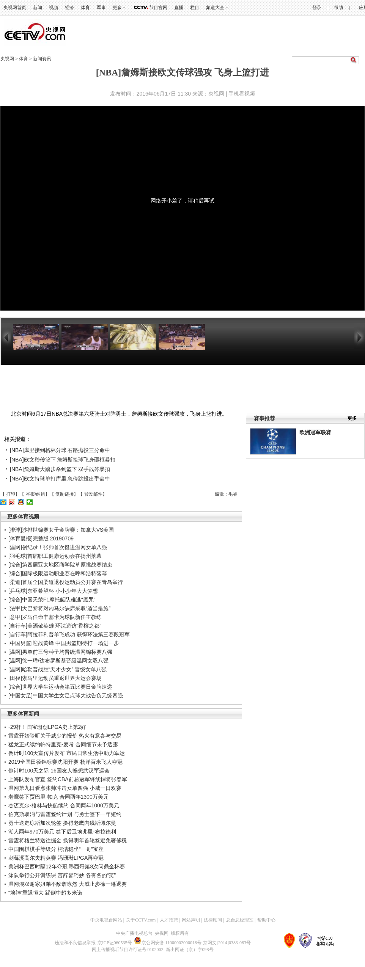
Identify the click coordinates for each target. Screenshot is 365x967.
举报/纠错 (35, 494)
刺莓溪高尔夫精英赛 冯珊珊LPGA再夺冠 (56, 858)
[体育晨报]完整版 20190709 (41, 538)
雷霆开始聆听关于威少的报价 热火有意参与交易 (64, 736)
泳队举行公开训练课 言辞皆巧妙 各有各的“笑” (62, 875)
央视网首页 (14, 7)
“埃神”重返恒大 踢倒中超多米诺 (45, 893)
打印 (10, 494)
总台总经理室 (239, 920)
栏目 (194, 7)
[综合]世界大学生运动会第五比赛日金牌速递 (60, 687)
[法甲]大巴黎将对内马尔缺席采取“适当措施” (59, 608)
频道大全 (215, 7)
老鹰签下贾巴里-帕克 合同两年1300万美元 (58, 797)
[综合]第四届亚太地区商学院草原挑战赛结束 (60, 565)
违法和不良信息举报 (75, 942)
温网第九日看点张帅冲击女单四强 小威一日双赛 (64, 788)
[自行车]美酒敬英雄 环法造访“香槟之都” (54, 626)
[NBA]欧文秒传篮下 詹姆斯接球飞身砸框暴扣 (62, 460)
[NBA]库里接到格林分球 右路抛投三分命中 (60, 450)
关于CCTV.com (141, 920)
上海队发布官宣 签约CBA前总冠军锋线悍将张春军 (67, 779)
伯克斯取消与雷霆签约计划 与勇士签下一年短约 (64, 814)
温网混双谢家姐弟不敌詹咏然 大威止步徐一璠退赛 (67, 884)
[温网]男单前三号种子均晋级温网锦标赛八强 (60, 652)
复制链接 (64, 494)
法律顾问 (213, 920)
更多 (117, 7)
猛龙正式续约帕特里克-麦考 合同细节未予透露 (63, 744)
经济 (69, 7)
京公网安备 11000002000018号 (168, 942)
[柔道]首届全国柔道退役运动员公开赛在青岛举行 (65, 582)
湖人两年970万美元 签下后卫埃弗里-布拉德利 (62, 832)
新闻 (37, 7)
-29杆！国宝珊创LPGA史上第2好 (47, 727)
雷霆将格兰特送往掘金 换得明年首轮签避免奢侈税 (67, 840)
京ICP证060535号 (115, 942)
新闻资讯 (42, 58)
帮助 (338, 7)
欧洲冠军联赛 (315, 432)
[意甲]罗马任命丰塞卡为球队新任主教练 (55, 617)
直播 (178, 7)
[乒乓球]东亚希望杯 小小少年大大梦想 (53, 591)
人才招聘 (169, 920)
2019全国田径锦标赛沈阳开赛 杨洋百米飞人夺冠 (65, 762)
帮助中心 (266, 920)
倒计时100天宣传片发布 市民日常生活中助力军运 (66, 753)
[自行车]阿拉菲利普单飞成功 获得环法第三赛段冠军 (69, 634)
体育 (85, 7)
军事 (101, 7)
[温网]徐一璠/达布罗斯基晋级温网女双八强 (58, 661)
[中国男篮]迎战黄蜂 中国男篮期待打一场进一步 (63, 643)
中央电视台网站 (106, 920)
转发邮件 (93, 494)
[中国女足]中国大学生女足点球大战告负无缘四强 (65, 695)
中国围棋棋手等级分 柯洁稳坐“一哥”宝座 (56, 849)
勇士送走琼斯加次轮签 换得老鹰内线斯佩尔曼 (62, 823)
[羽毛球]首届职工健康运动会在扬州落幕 (55, 556)
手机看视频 (241, 94)
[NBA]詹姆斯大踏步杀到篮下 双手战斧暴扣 (60, 469)
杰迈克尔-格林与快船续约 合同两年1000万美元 (63, 805)
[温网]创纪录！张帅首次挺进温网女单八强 (57, 547)
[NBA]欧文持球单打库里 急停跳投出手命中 (60, 479)
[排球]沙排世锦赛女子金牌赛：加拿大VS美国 (61, 530)
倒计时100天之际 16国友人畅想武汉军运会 (59, 771)
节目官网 (158, 7)
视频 (53, 7)
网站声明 (191, 920)
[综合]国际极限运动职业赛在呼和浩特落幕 (57, 573)
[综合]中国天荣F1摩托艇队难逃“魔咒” (51, 600)
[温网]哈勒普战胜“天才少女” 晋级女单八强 (57, 669)
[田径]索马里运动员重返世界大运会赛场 (55, 678)
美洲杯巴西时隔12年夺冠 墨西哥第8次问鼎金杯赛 (66, 866)
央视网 (7, 58)
